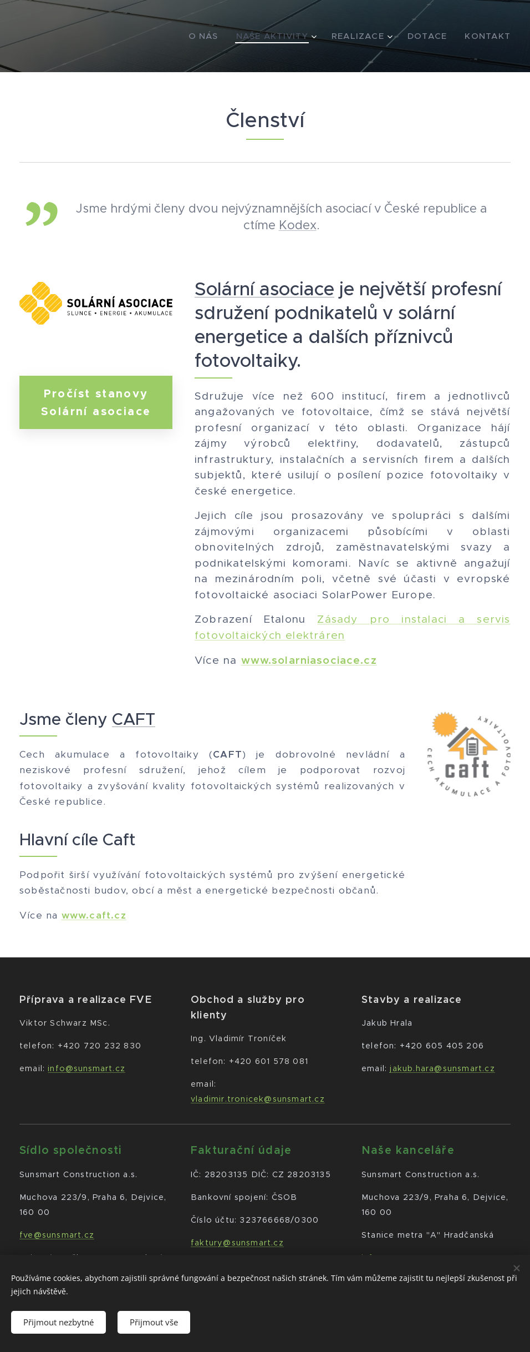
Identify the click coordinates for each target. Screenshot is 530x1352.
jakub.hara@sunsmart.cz (442, 1068)
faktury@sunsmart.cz (237, 1243)
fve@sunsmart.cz (56, 1235)
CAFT (133, 719)
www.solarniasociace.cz (309, 660)
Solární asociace (264, 289)
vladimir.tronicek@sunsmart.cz (258, 1099)
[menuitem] (200, 36)
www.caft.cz (94, 915)
